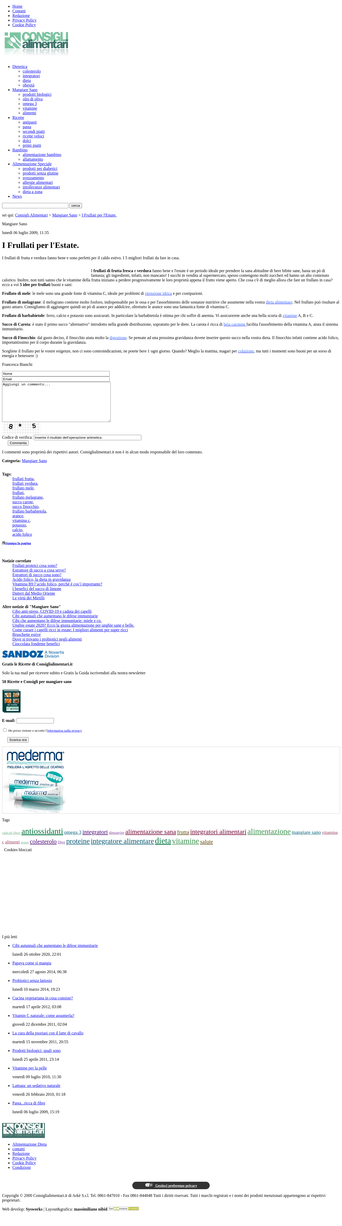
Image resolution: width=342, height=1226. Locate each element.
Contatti (19, 11)
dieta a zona (32, 191)
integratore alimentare (122, 849)
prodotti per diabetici (40, 168)
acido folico (22, 542)
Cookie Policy (24, 25)
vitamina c (21, 528)
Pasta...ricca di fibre (28, 1111)
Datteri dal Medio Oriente (33, 601)
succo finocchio (25, 514)
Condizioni (21, 1175)
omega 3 (30, 103)
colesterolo (32, 71)
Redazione (21, 15)
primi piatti (32, 145)
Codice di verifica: (17, 445)
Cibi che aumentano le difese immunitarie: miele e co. (57, 628)
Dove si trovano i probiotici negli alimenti (47, 647)
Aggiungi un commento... (63, 406)
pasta (27, 127)
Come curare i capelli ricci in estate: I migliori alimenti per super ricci (70, 637)
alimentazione (269, 839)
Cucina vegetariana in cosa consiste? (42, 1006)
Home (17, 6)
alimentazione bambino (42, 154)
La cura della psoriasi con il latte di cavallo (47, 1041)
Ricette (18, 117)
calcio (17, 537)
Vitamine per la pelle (29, 1076)
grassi (25, 850)
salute (206, 849)
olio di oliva (33, 99)
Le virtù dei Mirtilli (28, 605)
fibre (61, 850)
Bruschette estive (26, 642)
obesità (28, 85)
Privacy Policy (24, 20)
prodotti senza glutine (41, 173)
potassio (19, 533)
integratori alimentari (218, 839)
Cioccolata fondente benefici (36, 651)
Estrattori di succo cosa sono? (36, 582)
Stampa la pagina (18, 551)
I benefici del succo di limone (36, 596)
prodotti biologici (37, 94)
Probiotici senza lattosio (32, 988)
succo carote (22, 509)
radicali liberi (11, 840)
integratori (31, 76)
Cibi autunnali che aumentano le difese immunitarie (55, 623)
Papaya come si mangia (31, 971)
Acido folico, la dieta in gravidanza (41, 587)
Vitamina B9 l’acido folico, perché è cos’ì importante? (57, 592)
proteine (78, 849)
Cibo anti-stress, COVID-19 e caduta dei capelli (52, 619)
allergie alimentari (38, 182)
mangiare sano (306, 840)
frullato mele (23, 496)
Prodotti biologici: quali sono (36, 1058)
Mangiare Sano (24, 90)
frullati (18, 500)
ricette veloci (33, 136)
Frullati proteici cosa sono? (34, 573)
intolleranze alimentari (41, 187)
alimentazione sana (150, 839)
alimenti (29, 113)
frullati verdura (24, 491)
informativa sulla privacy (64, 738)
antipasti (30, 122)
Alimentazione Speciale (32, 164)
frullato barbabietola (29, 519)
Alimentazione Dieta (29, 1152)
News (17, 196)
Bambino (20, 150)
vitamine (30, 108)
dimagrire (116, 840)
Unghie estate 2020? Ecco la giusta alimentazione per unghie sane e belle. (73, 633)
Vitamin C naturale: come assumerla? (43, 1023)
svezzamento (33, 178)
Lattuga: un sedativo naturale (36, 1093)
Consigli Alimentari (31, 215)
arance (17, 523)
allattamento (33, 159)
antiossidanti (42, 838)
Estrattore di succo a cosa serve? (39, 578)
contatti (18, 1156)
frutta (183, 840)
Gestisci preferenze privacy (171, 1193)
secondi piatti (34, 131)
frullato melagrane (27, 505)
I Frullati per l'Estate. (99, 215)
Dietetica (19, 66)
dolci (27, 141)
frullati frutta (23, 486)
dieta (27, 80)
